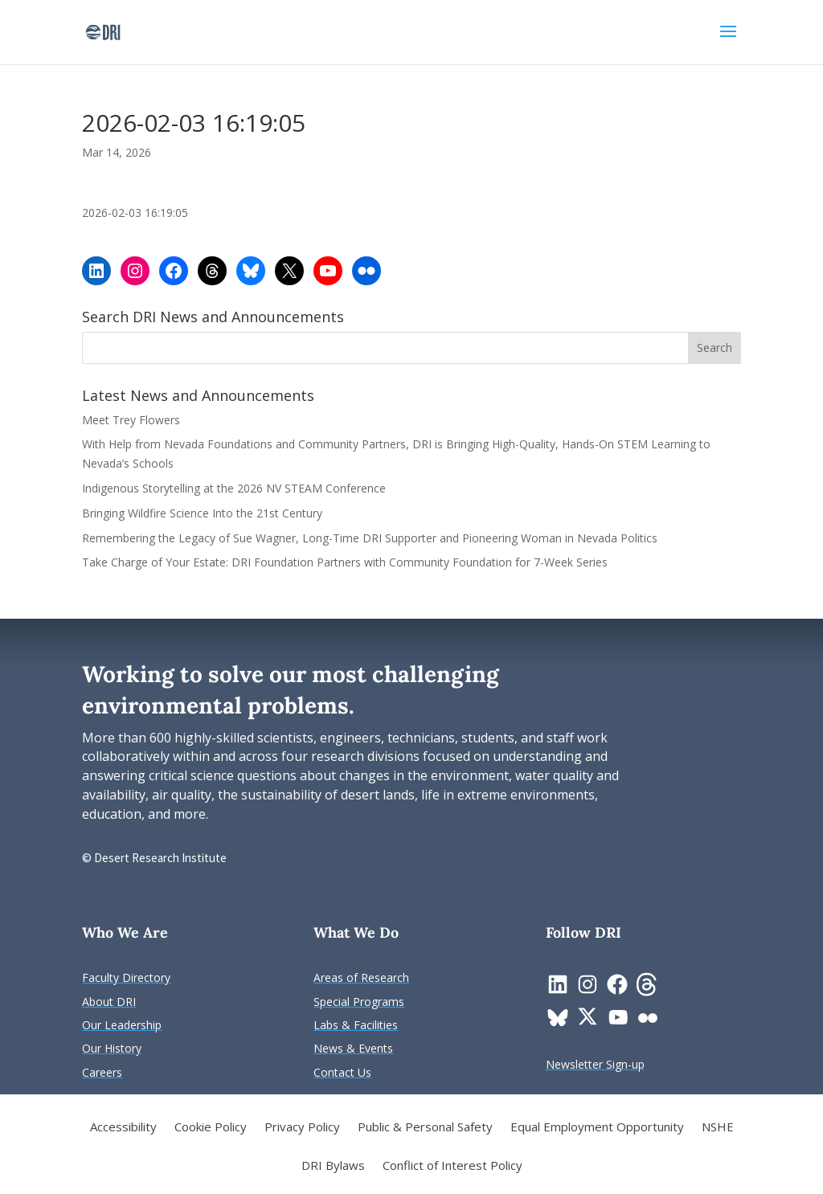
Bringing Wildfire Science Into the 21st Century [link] (204, 513)
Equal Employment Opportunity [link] (597, 1128)
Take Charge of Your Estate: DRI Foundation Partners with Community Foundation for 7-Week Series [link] (345, 562)
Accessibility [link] (123, 1128)
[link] (102, 31)
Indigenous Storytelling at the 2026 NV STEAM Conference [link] (234, 488)
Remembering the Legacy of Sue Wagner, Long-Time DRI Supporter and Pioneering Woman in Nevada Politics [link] (369, 538)
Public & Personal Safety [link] (425, 1128)
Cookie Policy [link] (210, 1128)
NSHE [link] (718, 1128)
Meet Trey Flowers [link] (131, 419)
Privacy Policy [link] (302, 1128)
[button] (728, 41)
